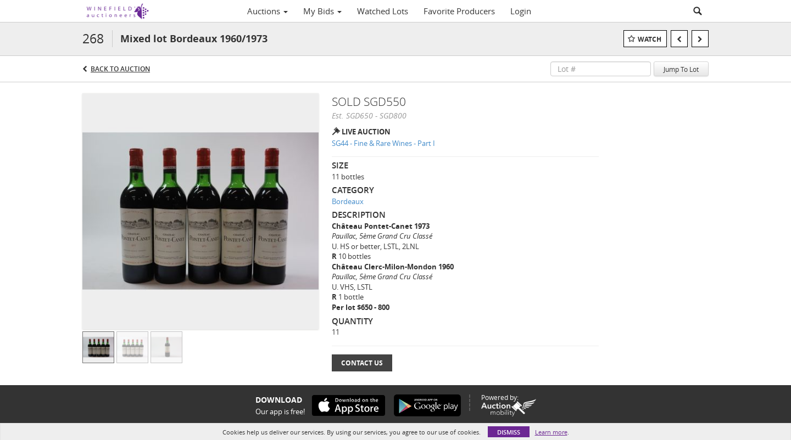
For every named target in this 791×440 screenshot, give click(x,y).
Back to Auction (120, 69)
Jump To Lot (681, 69)
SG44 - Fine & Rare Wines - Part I (383, 143)
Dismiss (508, 432)
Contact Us (362, 363)
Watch (649, 39)
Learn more (551, 432)
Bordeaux (348, 201)
